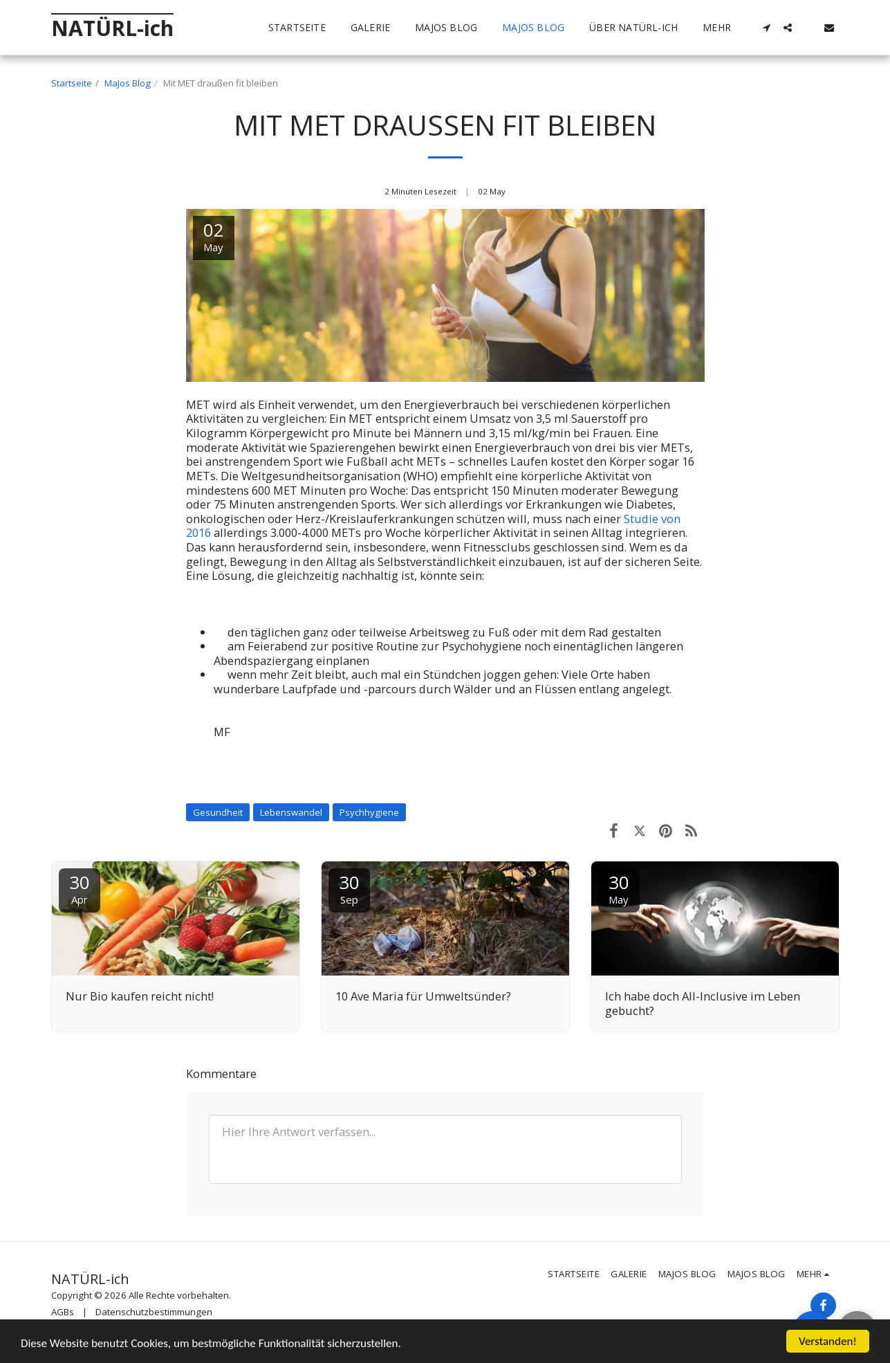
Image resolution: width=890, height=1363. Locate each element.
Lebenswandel (291, 812)
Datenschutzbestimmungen (153, 1312)
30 (79, 888)
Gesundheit (218, 812)
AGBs (62, 1312)
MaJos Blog (127, 83)
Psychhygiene (369, 812)
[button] (767, 28)
